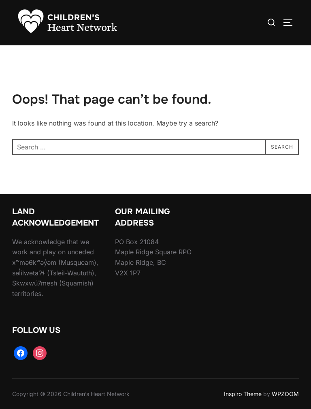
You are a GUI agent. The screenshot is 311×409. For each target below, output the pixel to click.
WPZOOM (285, 393)
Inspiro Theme (243, 393)
